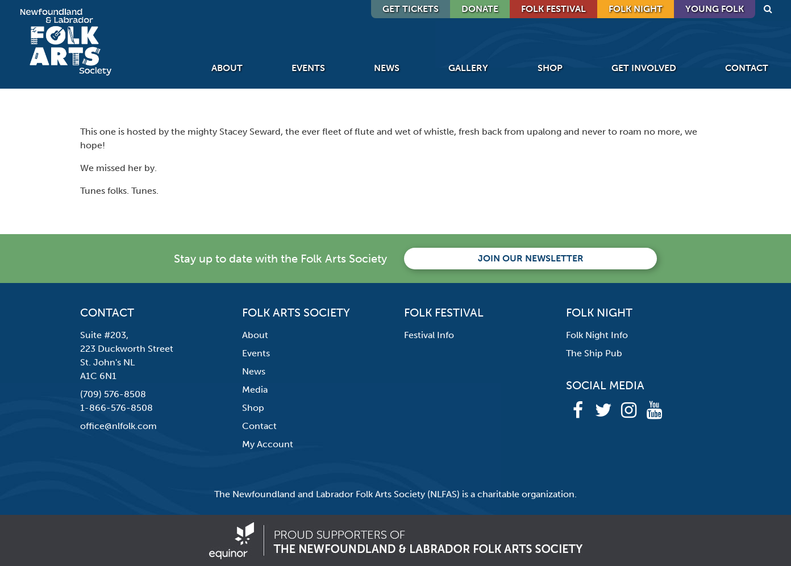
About (227, 68)
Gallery (468, 68)
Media (255, 389)
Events (308, 68)
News (386, 68)
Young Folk (714, 8)
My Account (267, 444)
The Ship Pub (594, 353)
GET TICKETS (410, 8)
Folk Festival (553, 8)
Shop (550, 68)
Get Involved (643, 68)
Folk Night (636, 8)
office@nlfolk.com (118, 426)
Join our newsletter (531, 258)
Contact (746, 68)
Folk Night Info (597, 335)
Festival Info (429, 335)
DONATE (479, 8)
